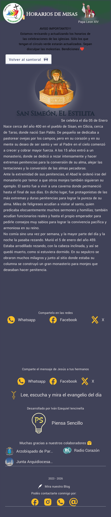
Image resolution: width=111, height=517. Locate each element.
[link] (21, 320)
